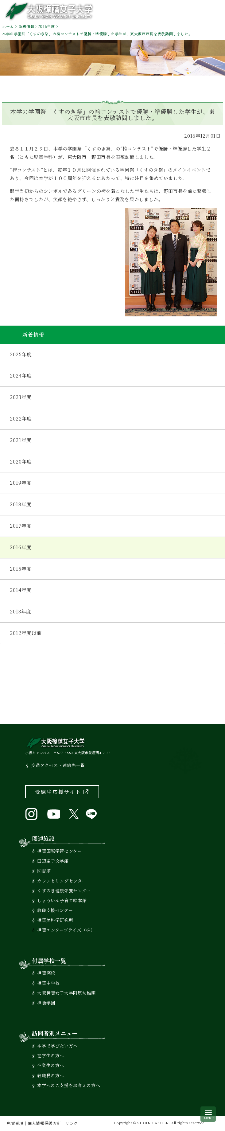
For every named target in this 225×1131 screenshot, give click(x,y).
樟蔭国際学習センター (59, 851)
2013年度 (20, 611)
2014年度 (21, 589)
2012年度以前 (26, 632)
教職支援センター (55, 910)
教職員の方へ (50, 1075)
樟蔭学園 (46, 1003)
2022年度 (21, 418)
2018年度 (21, 504)
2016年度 (46, 26)
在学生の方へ (50, 1055)
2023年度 (21, 397)
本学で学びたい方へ (57, 1046)
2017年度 (21, 525)
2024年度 (21, 375)
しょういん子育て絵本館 (62, 900)
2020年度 (21, 461)
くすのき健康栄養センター (64, 890)
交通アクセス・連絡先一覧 (58, 765)
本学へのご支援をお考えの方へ (68, 1085)
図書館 (44, 870)
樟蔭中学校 (48, 983)
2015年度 (21, 568)
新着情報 (26, 26)
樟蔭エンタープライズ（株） (66, 930)
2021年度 (21, 440)
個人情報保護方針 (44, 1123)
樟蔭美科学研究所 (55, 920)
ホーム (8, 26)
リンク (71, 1123)
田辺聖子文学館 (52, 861)
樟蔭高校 (46, 973)
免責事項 (15, 1123)
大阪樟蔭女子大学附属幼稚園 (66, 993)
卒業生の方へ (50, 1065)
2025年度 (21, 354)
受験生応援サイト (62, 791)
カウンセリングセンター (61, 881)
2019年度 (21, 482)
